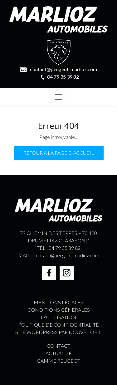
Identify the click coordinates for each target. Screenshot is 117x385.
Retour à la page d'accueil (58, 153)
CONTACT (58, 346)
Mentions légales (58, 302)
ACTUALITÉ (59, 353)
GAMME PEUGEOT (58, 361)
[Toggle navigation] (58, 97)
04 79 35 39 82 (60, 77)
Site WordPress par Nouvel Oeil (58, 332)
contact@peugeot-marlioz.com (58, 69)
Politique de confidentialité (58, 325)
